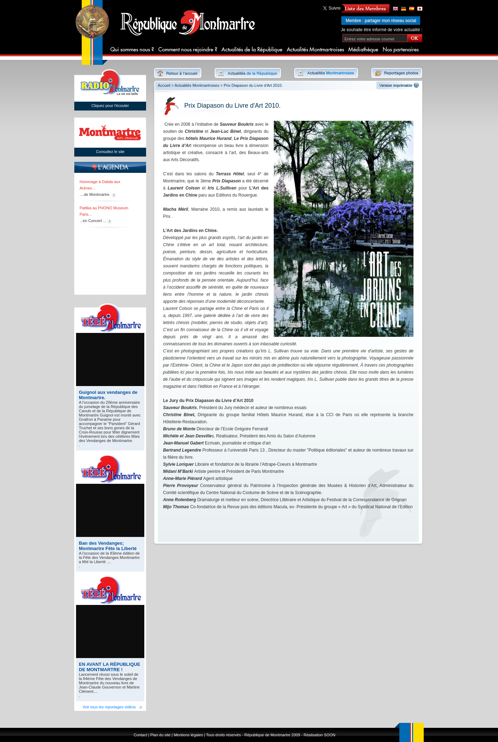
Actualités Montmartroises (196, 85)
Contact (140, 735)
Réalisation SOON (319, 735)
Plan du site (160, 735)
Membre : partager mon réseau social (381, 20)
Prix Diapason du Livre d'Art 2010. (253, 85)
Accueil (164, 85)
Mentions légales (188, 735)
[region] (108, 233)
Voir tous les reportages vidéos (109, 707)
